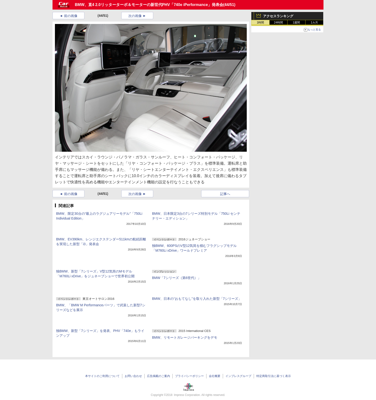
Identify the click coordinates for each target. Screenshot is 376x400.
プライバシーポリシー (189, 376)
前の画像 (70, 16)
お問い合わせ (133, 376)
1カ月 (314, 22)
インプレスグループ (238, 376)
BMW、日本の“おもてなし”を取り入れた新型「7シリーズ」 (196, 299)
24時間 (278, 22)
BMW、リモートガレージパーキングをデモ (184, 337)
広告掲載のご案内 (158, 376)
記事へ (225, 194)
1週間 (296, 22)
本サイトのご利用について (102, 376)
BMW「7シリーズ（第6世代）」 (176, 278)
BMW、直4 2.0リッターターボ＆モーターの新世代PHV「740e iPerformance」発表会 (149, 5)
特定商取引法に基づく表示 (273, 376)
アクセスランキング (278, 16)
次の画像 (135, 16)
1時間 (260, 22)
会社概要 (214, 376)
